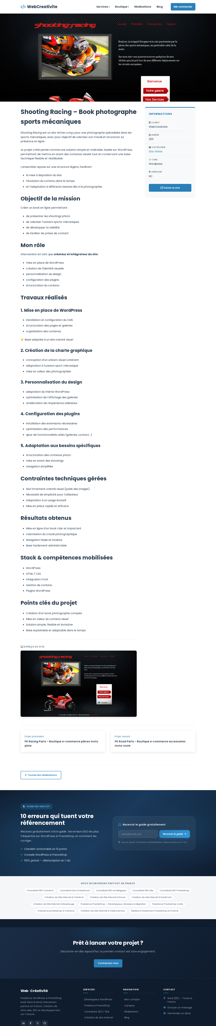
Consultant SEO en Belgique (111, 890)
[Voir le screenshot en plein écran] (79, 684)
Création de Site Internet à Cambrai (64, 897)
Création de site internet (98, 1017)
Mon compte (132, 999)
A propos (129, 1005)
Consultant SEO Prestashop (174, 890)
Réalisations (142, 7)
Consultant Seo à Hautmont (75, 890)
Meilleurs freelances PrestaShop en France (154, 910)
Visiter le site (170, 187)
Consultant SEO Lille (142, 890)
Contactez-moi (108, 963)
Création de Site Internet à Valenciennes (103, 910)
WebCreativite (39, 6)
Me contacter (183, 7)
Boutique (121, 7)
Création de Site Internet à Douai (107, 897)
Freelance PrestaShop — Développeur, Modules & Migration (113, 904)
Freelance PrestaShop (97, 1005)
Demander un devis (179, 1013)
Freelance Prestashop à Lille (167, 904)
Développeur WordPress (98, 999)
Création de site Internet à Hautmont (151, 897)
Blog (160, 7)
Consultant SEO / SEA (96, 1011)
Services (102, 7)
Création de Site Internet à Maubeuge (53, 904)
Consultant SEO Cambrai (40, 890)
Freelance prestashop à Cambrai (56, 910)
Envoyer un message (180, 1007)
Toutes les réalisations (41, 775)
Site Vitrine (155, 151)
